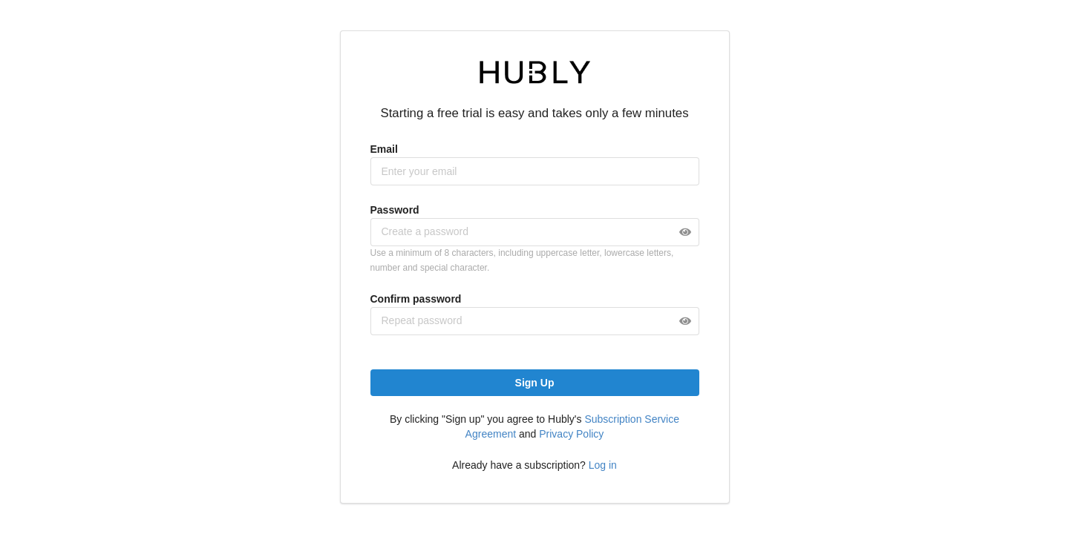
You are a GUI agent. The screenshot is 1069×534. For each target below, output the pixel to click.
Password (394, 210)
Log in (603, 465)
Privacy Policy (571, 434)
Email (384, 149)
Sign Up (535, 383)
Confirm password (416, 299)
